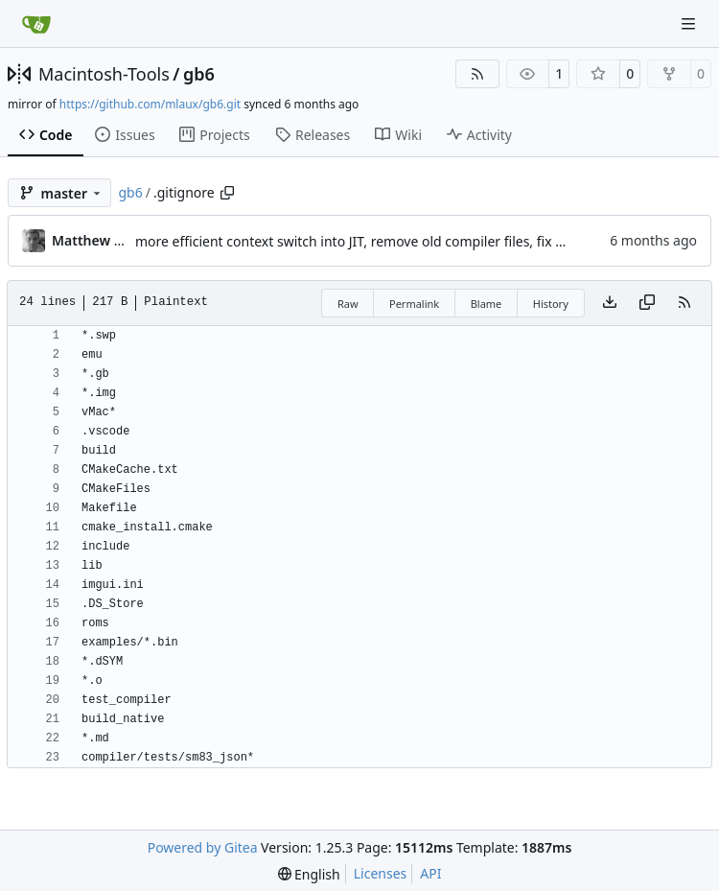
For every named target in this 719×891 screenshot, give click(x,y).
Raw (348, 303)
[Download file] (609, 303)
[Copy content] (647, 303)
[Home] (36, 24)
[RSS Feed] (477, 73)
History (550, 303)
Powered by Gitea (203, 847)
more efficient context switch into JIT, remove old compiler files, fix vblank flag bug (394, 241)
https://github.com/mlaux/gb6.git (150, 104)
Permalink (414, 303)
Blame (486, 303)
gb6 (199, 73)
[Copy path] (227, 192)
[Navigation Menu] (690, 23)
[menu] (309, 874)
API (430, 873)
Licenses (380, 873)
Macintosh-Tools (104, 73)
